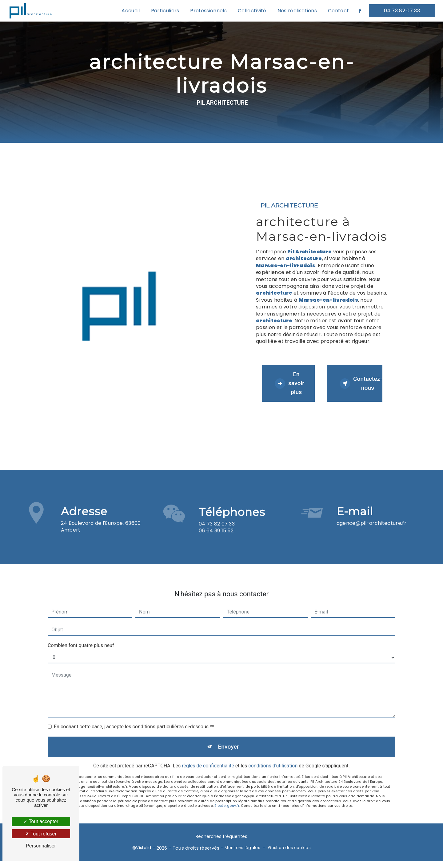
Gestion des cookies (289, 848)
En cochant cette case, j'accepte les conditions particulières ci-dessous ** (134, 718)
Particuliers (165, 10)
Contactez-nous (361, 383)
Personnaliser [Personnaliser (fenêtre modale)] (41, 845)
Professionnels (208, 10)
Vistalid (143, 848)
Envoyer (228, 738)
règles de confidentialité (208, 757)
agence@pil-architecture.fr (371, 514)
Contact (338, 10)
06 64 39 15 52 (216, 539)
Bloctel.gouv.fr (226, 797)
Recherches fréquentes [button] (221, 836)
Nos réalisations (297, 10)
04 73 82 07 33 (402, 10)
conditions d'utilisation (272, 757)
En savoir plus (289, 383)
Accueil (131, 10)
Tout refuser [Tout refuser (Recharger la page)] (41, 833)
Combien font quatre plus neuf (81, 637)
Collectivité (252, 10)
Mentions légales (242, 848)
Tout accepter (40, 821)
